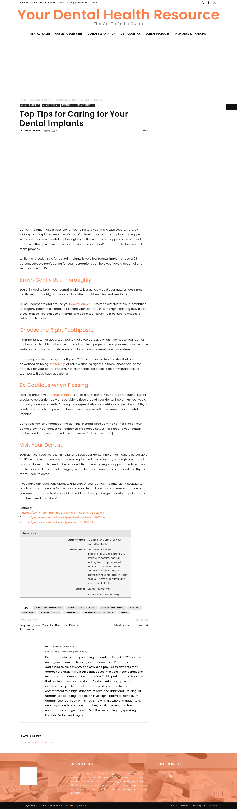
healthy (28, 612)
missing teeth (49, 612)
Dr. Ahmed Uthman (30, 130)
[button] (203, 2)
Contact (95, 2)
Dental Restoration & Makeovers (77, 105)
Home (23, 99)
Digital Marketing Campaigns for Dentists (193, 805)
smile (124, 612)
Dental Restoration (101, 33)
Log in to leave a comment (38, 742)
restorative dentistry (99, 612)
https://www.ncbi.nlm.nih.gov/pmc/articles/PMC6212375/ (63, 513)
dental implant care (81, 607)
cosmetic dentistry (48, 607)
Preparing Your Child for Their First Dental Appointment (49, 627)
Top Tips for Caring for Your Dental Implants (74, 119)
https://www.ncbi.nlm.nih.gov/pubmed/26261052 (58, 522)
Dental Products (158, 33)
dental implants (112, 607)
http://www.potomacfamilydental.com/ (66, 651)
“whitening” (57, 364)
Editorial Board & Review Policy (48, 2)
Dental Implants (51, 105)
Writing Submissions (77, 2)
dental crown (80, 304)
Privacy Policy (78, 805)
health (134, 607)
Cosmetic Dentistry (69, 33)
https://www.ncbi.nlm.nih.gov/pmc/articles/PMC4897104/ (64, 517)
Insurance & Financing (191, 33)
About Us (24, 2)
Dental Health (40, 33)
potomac (71, 612)
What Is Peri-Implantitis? (130, 625)
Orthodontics (131, 33)
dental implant (61, 395)
